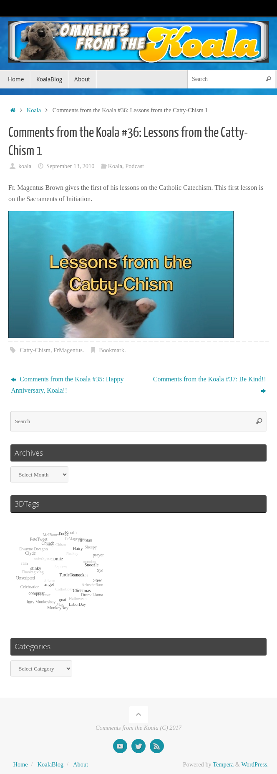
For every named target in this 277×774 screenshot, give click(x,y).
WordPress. (255, 764)
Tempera (223, 764)
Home (20, 764)
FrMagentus (68, 350)
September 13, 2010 (70, 166)
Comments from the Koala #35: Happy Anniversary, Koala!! (67, 385)
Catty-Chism (35, 350)
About (80, 764)
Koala (34, 110)
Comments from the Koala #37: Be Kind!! (209, 385)
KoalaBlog (50, 764)
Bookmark (111, 350)
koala (24, 166)
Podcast (134, 166)
